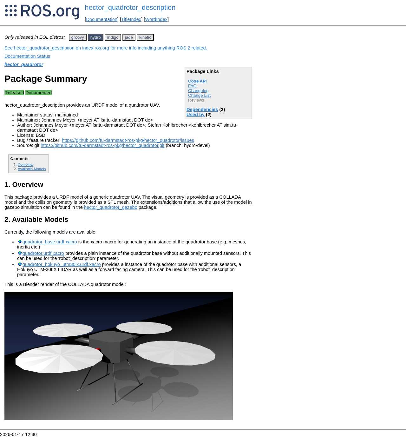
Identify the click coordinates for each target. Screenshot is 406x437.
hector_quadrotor (23, 64)
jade (129, 37)
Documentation (101, 19)
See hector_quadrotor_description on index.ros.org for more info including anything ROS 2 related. (105, 47)
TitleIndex (131, 19)
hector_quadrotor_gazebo (110, 207)
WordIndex (156, 19)
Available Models (32, 169)
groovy (77, 37)
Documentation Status (27, 56)
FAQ (192, 85)
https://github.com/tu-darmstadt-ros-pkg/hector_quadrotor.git (102, 145)
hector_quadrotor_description (130, 7)
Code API (197, 81)
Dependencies (202, 109)
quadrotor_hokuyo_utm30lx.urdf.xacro (62, 264)
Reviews (196, 100)
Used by (196, 114)
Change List (199, 95)
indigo (113, 37)
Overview (25, 164)
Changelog (198, 90)
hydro (95, 37)
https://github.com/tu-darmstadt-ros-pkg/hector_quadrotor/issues (128, 140)
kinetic (145, 37)
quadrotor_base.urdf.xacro (50, 241)
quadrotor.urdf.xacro (43, 253)
